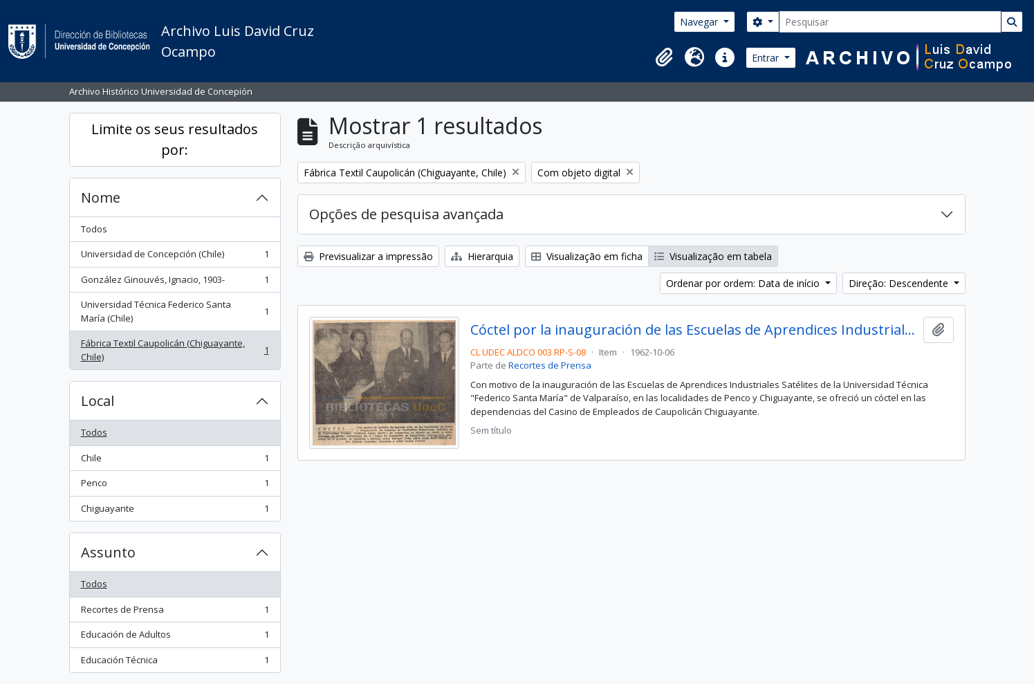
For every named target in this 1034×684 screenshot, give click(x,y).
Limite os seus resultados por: (174, 139)
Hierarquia (482, 256)
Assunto (108, 552)
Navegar (700, 21)
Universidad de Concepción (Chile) (174, 257)
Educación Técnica (174, 663)
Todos (94, 229)
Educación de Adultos (174, 637)
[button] (664, 57)
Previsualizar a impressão (368, 256)
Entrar (767, 57)
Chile (174, 461)
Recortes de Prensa (174, 612)
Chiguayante (174, 511)
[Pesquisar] (890, 22)
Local (97, 400)
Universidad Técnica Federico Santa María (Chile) (174, 311)
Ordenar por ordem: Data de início (744, 283)
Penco (174, 486)
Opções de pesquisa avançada (406, 214)
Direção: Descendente (900, 283)
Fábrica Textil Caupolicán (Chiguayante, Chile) (174, 350)
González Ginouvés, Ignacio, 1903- (174, 282)
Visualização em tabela (713, 256)
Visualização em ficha (587, 256)
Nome (100, 197)
